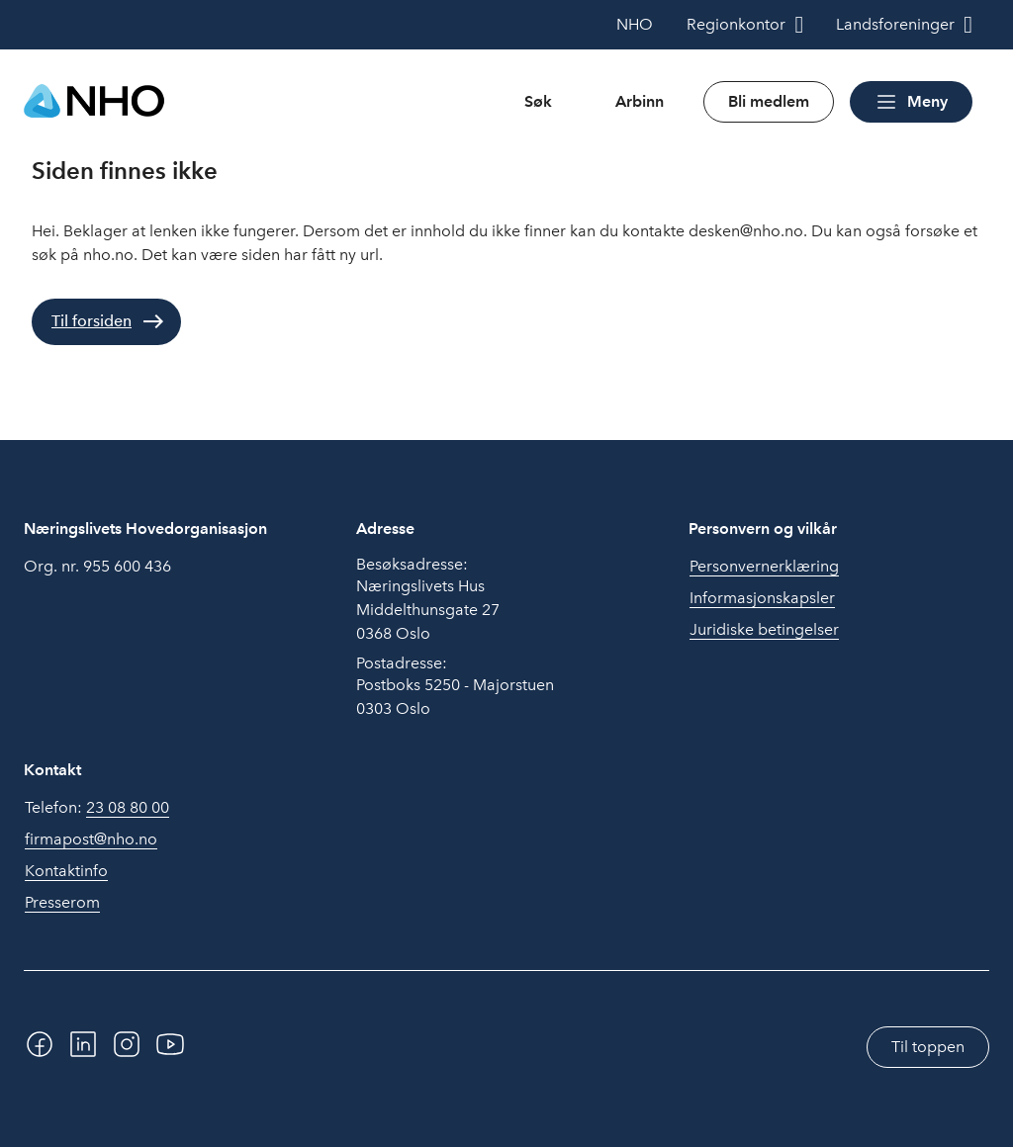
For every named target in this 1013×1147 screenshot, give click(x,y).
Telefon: (97, 808)
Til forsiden (91, 320)
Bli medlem (768, 101)
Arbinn (639, 101)
